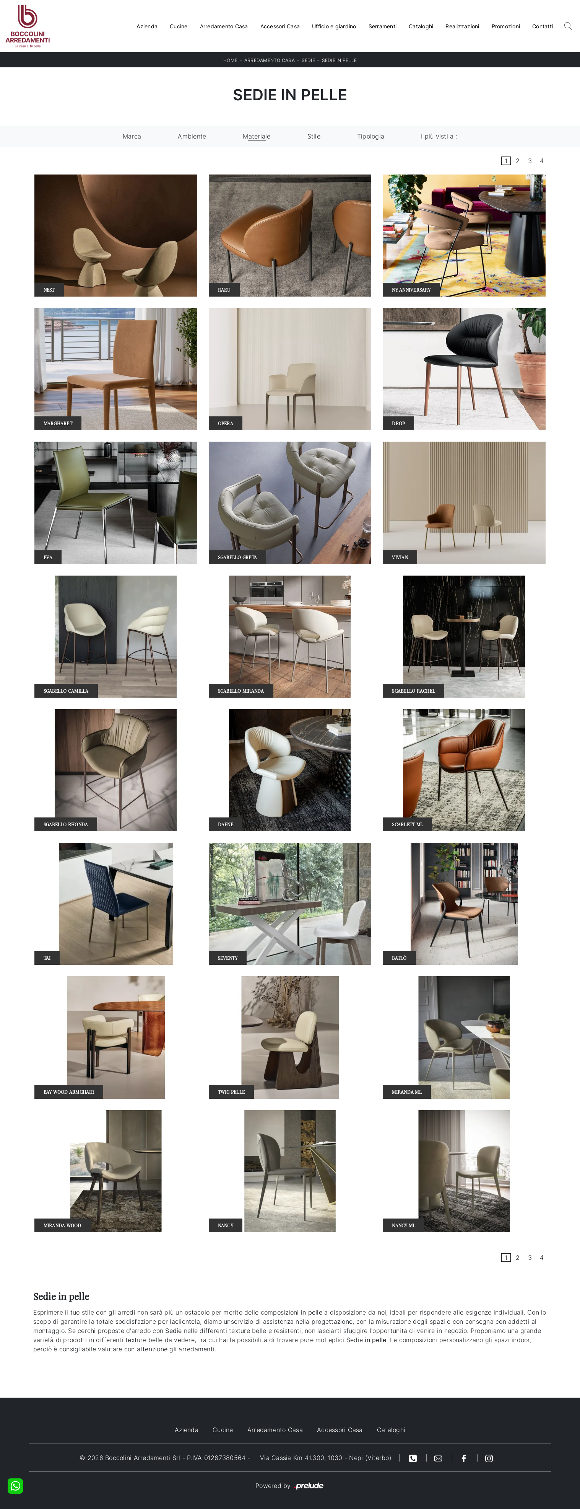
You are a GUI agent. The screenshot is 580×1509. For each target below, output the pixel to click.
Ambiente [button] (192, 136)
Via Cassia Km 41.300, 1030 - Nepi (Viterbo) (326, 1458)
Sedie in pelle (339, 60)
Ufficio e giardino (334, 26)
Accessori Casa (280, 26)
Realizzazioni (462, 26)
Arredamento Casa (224, 26)
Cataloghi (421, 26)
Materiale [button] (256, 136)
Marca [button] (132, 136)
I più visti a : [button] (439, 136)
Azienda (147, 26)
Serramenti (383, 26)
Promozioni (506, 26)
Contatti (542, 26)
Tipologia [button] (370, 136)
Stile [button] (313, 136)
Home (230, 60)
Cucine (179, 26)
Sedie (308, 60)
